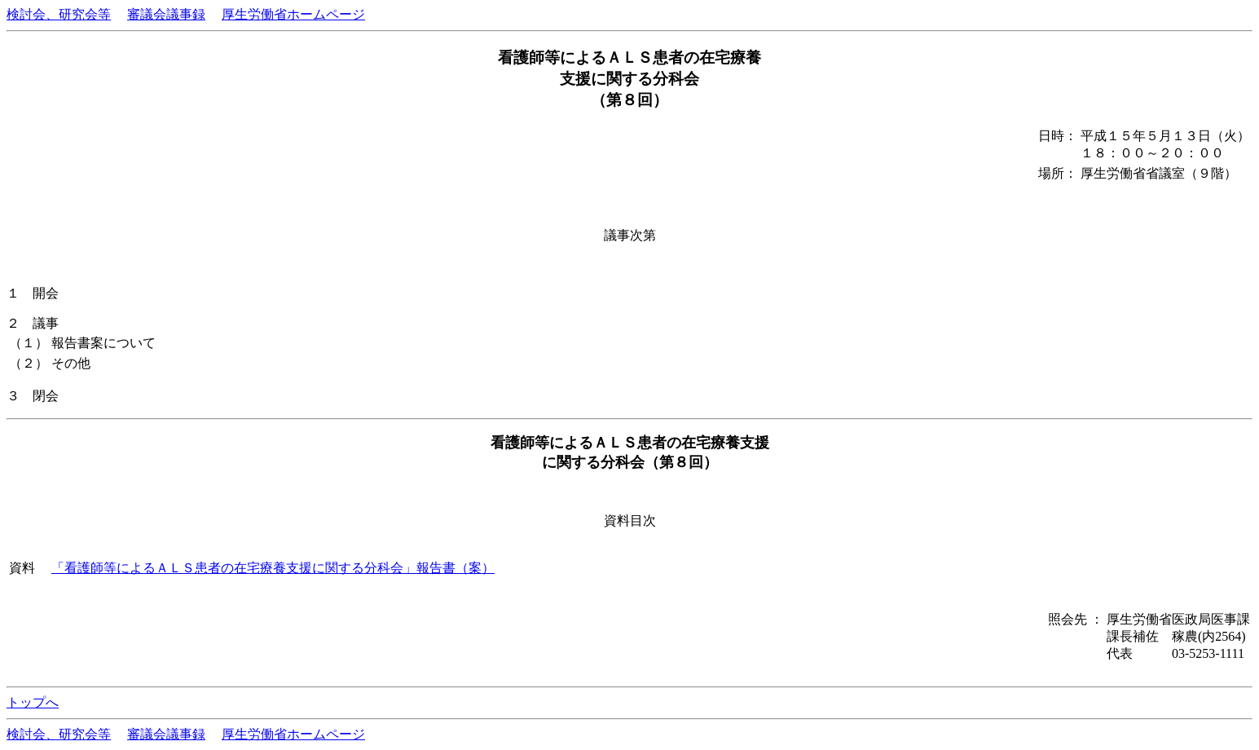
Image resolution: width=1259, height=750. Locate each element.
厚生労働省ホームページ (293, 14)
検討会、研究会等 (59, 14)
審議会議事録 (166, 14)
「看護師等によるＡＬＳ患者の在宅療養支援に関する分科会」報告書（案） (273, 568)
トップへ (33, 702)
